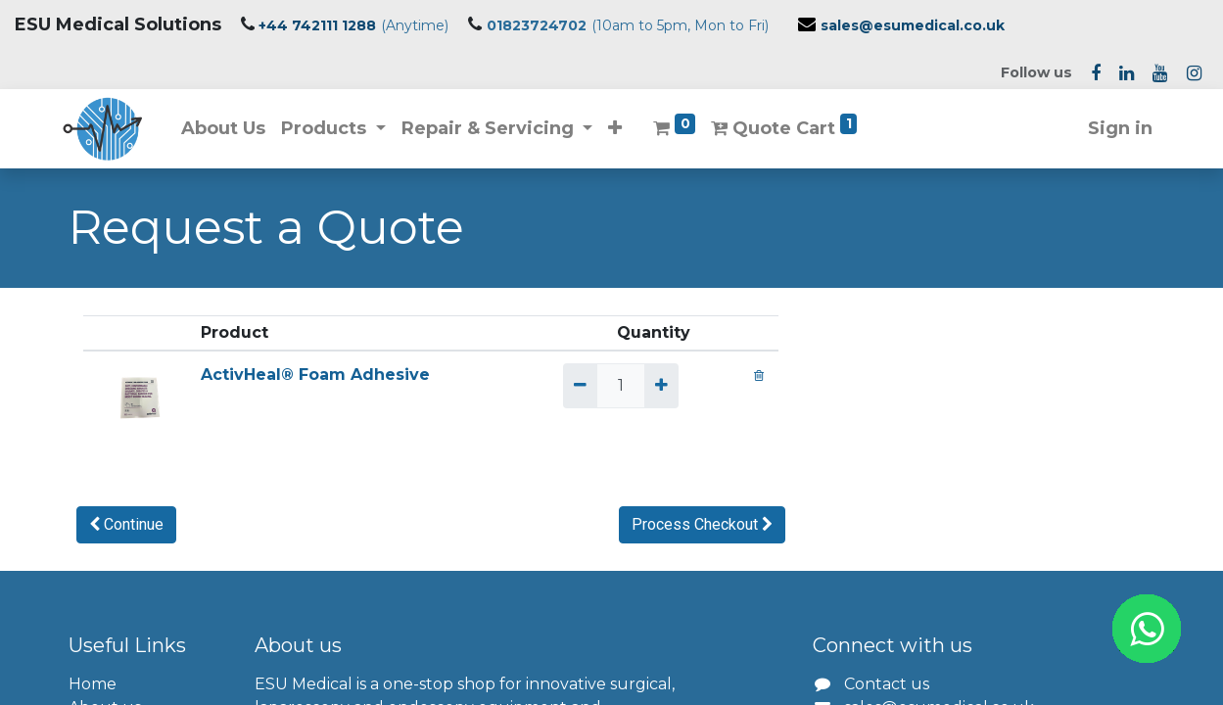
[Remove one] (580, 385)
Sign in (1115, 128)
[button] (620, 129)
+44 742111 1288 (317, 25)
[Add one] (661, 385)
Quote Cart (790, 126)
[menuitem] (229, 129)
